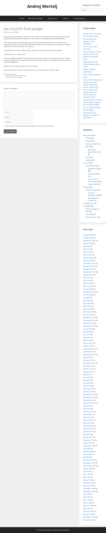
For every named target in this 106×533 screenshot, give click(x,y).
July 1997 (86, 471)
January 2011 (88, 437)
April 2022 (87, 252)
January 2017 (88, 360)
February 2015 (88, 389)
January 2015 (88, 391)
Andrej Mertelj (42, 6)
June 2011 (87, 434)
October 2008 (88, 451)
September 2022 (89, 240)
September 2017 (89, 354)
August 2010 (88, 443)
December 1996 (89, 488)
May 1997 (86, 477)
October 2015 (88, 369)
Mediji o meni (54, 18)
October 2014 (88, 400)
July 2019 (86, 332)
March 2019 (87, 343)
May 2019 (86, 337)
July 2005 (86, 457)
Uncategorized (88, 203)
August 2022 (88, 243)
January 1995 (88, 514)
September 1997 (89, 466)
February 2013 (88, 420)
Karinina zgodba (94, 174)
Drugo (88, 138)
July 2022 (86, 246)
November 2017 (89, 349)
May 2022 (86, 249)
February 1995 (88, 511)
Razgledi (89, 160)
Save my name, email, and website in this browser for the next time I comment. (30, 126)
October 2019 (88, 323)
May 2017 (86, 357)
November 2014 (89, 397)
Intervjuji (89, 214)
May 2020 (86, 303)
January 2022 (88, 260)
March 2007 (87, 454)
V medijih (86, 206)
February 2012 (88, 426)
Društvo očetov (91, 190)
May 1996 (86, 497)
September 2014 (89, 403)
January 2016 (88, 366)
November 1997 (89, 463)
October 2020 (88, 295)
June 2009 (87, 448)
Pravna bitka (92, 184)
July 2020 (86, 297)
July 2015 (86, 374)
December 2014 (89, 394)
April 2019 (87, 340)
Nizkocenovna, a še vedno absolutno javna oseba (91, 64)
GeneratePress (65, 530)
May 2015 (86, 380)
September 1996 (89, 491)
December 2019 (89, 317)
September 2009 (89, 446)
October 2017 (88, 352)
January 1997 (88, 486)
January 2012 (88, 429)
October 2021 (88, 269)
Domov (21, 18)
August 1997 (88, 468)
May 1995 (86, 508)
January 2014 (88, 414)
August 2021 (88, 275)
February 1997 (88, 483)
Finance (88, 141)
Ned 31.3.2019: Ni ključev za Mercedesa (16, 75)
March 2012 (87, 423)
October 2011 (88, 431)
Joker (87, 147)
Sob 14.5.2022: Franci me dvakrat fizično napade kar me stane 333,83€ (92, 102)
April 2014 (87, 409)
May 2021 (86, 277)
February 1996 (88, 505)
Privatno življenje (80, 18)
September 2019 (89, 326)
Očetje (88, 157)
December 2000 (89, 460)
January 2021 (88, 289)
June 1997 (87, 474)
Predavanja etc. (91, 217)
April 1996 (87, 500)
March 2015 (87, 386)
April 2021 (87, 280)
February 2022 (88, 258)
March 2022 (87, 255)
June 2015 (87, 377)
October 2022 (88, 238)
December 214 (88, 520)
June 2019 (87, 334)
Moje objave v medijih (37, 18)
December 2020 (89, 292)
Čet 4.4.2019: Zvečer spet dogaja (14, 77)
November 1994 (89, 517)
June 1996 (87, 494)
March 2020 (87, 309)
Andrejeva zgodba (10, 74)
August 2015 (88, 372)
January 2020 (88, 315)
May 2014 (86, 406)
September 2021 (89, 272)
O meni (86, 163)
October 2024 (88, 235)
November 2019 (89, 320)
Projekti (67, 18)
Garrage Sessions (92, 144)
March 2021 (87, 283)
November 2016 (89, 363)
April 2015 (87, 383)
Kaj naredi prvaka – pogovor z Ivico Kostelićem (90, 41)
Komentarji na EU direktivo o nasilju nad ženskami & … (91, 115)
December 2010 (89, 440)
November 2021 (89, 266)
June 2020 (87, 300)
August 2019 (88, 329)
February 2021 (88, 286)
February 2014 (88, 411)
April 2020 (87, 306)
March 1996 (87, 503)
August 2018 (88, 346)
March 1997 (87, 480)
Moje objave (87, 135)
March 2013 (87, 417)
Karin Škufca (90, 166)
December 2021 (89, 263)
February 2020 (88, 312)
